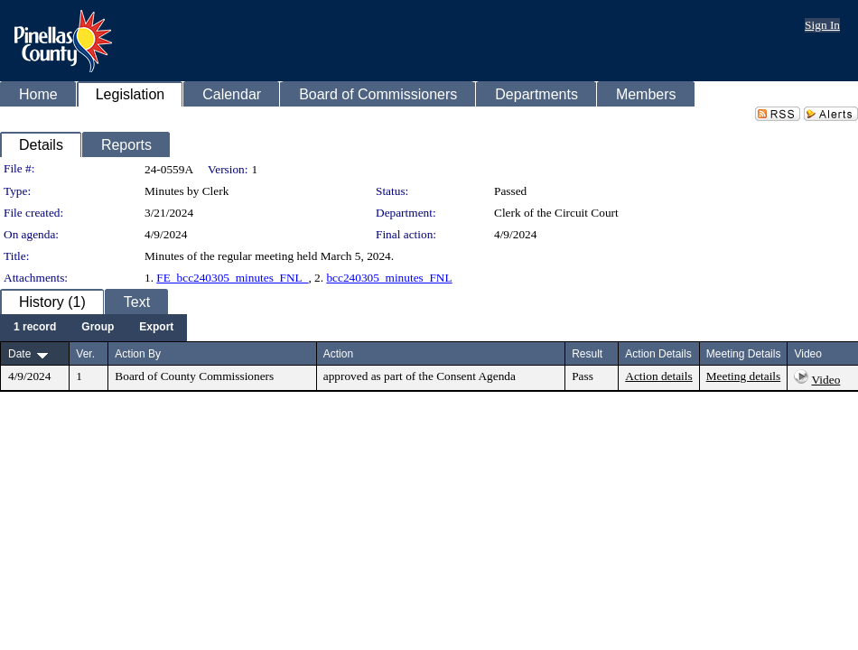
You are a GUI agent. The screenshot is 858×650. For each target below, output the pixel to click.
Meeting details (743, 376)
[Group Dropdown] (97, 328)
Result (587, 354)
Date (19, 354)
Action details (658, 376)
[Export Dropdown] (156, 328)
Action (338, 354)
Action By (138, 354)
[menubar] (93, 327)
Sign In (822, 25)
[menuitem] (35, 327)
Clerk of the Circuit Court (556, 212)
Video (826, 379)
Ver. (85, 354)
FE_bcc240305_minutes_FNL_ (232, 277)
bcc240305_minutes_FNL (389, 277)
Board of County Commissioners (194, 376)
